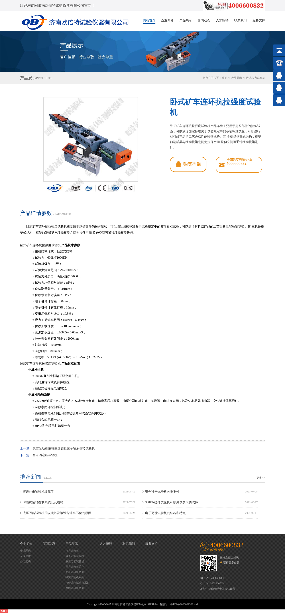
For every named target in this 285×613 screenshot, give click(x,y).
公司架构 (25, 561)
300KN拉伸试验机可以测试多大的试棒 (171, 502)
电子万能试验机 (74, 556)
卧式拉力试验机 (255, 77)
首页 (224, 77)
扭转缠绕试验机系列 (77, 582)
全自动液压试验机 (45, 455)
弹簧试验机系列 (74, 577)
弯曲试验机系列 (74, 588)
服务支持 (258, 20)
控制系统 (57, 407)
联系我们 (240, 20)
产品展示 (185, 20)
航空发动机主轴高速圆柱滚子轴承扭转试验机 (64, 448)
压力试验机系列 (74, 566)
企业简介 (167, 20)
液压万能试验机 (74, 561)
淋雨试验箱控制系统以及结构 (43, 502)
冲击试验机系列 (74, 572)
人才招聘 (222, 20)
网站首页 (149, 20)
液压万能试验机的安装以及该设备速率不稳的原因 (57, 513)
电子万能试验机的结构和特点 (165, 513)
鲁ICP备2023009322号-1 (184, 604)
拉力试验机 (72, 550)
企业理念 (25, 550)
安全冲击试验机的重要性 (162, 491)
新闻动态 (204, 20)
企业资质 (25, 556)
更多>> (260, 477)
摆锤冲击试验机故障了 (38, 491)
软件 (91, 413)
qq (188, 164)
